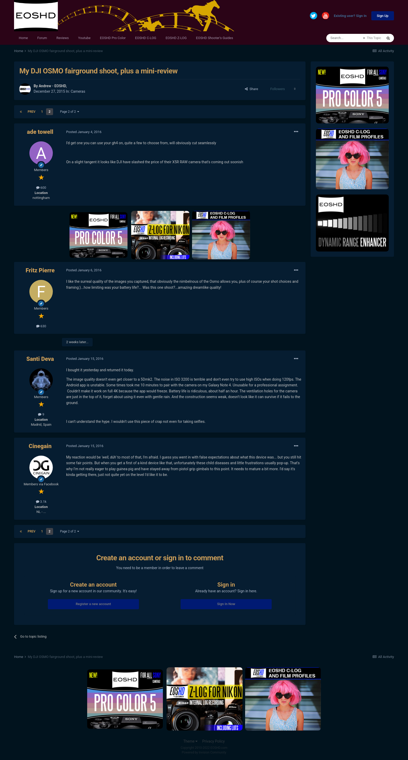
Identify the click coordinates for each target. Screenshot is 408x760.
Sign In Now (226, 604)
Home (23, 38)
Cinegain (40, 446)
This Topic (374, 38)
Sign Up (382, 16)
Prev (31, 112)
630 (41, 326)
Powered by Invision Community (204, 752)
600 (41, 188)
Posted (83, 132)
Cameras (78, 91)
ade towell (40, 132)
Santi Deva (40, 359)
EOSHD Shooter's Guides (214, 38)
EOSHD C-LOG (145, 38)
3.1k (41, 502)
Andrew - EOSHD (52, 86)
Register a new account (93, 604)
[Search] (345, 38)
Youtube (84, 38)
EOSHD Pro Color (113, 38)
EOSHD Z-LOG (176, 38)
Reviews (62, 38)
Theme (190, 741)
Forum (42, 38)
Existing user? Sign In (350, 16)
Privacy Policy (213, 741)
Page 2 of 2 (69, 112)
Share (251, 89)
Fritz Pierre (40, 270)
